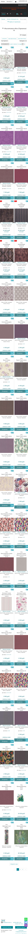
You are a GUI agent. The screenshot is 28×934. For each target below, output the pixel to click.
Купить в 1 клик (7, 80)
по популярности (5, 44)
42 (22, 44)
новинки (15, 44)
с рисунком (4, 38)
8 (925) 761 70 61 (19, 924)
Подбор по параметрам (14, 21)
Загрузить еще (14, 864)
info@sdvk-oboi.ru (6, 922)
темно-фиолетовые (12, 38)
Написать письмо (7, 927)
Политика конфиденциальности (21, 931)
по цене (11, 44)
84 (24, 44)
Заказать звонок (21, 927)
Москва (3, 1)
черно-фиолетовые (22, 38)
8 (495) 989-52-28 (23, 1)
